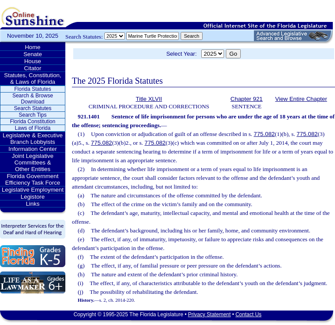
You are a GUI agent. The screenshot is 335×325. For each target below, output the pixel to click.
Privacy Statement (209, 314)
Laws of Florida (32, 128)
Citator (32, 68)
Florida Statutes (32, 89)
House (32, 61)
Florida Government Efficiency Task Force (32, 179)
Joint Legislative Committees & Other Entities (32, 162)
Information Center (32, 149)
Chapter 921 (247, 99)
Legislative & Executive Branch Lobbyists (33, 138)
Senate (32, 54)
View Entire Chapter (301, 99)
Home (33, 47)
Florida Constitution (32, 121)
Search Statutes (32, 108)
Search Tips (32, 115)
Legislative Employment (33, 189)
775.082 (264, 134)
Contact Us (248, 314)
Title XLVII (149, 99)
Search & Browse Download (32, 99)
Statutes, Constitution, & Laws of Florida (32, 78)
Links (32, 203)
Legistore (33, 196)
